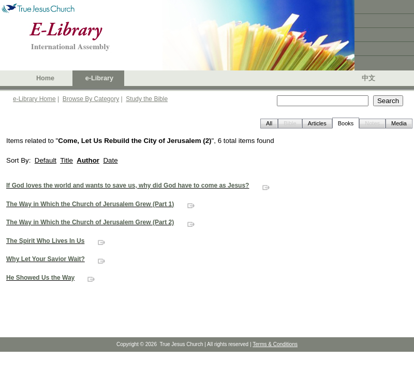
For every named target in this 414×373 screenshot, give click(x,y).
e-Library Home (34, 99)
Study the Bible (147, 99)
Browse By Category (91, 99)
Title (66, 160)
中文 (368, 78)
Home (45, 78)
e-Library (99, 78)
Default (45, 160)
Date (110, 160)
